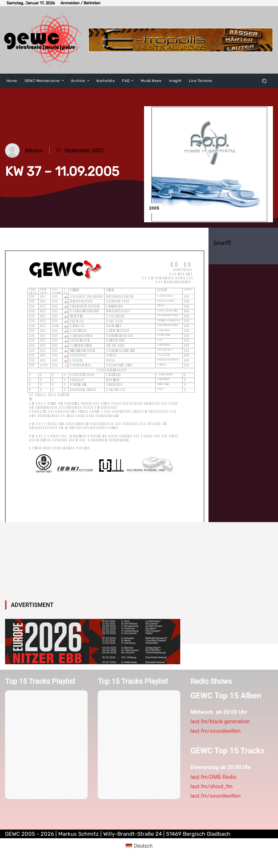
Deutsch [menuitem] (143, 846)
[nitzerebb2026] (92, 641)
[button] (264, 81)
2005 (154, 208)
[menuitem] (139, 846)
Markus (34, 150)
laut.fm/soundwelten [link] (215, 731)
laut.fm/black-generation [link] (220, 721)
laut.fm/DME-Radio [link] (213, 777)
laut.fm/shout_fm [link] (211, 786)
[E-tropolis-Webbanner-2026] (180, 39)
